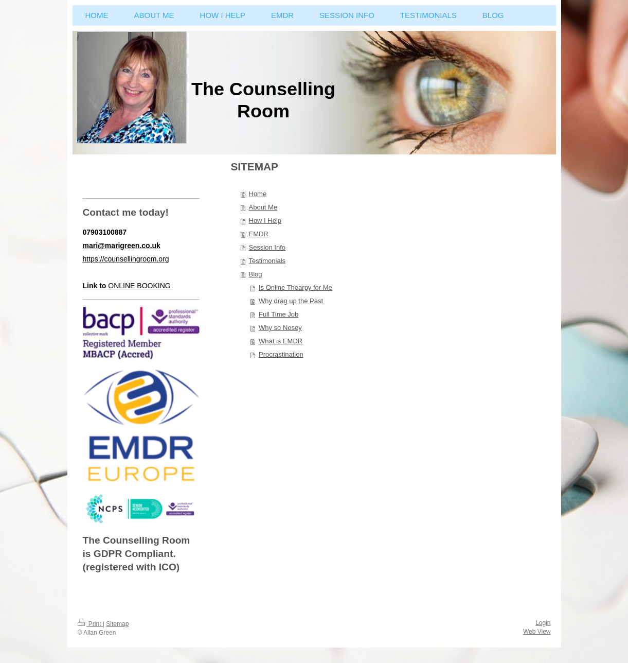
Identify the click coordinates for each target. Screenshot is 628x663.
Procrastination (281, 354)
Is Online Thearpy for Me (295, 287)
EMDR (258, 234)
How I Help (265, 220)
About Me (263, 207)
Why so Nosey (280, 328)
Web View (537, 631)
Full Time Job (278, 314)
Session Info (267, 247)
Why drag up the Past (291, 301)
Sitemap (117, 623)
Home (258, 194)
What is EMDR (280, 341)
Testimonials (267, 261)
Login (542, 622)
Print (90, 623)
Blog (255, 274)
